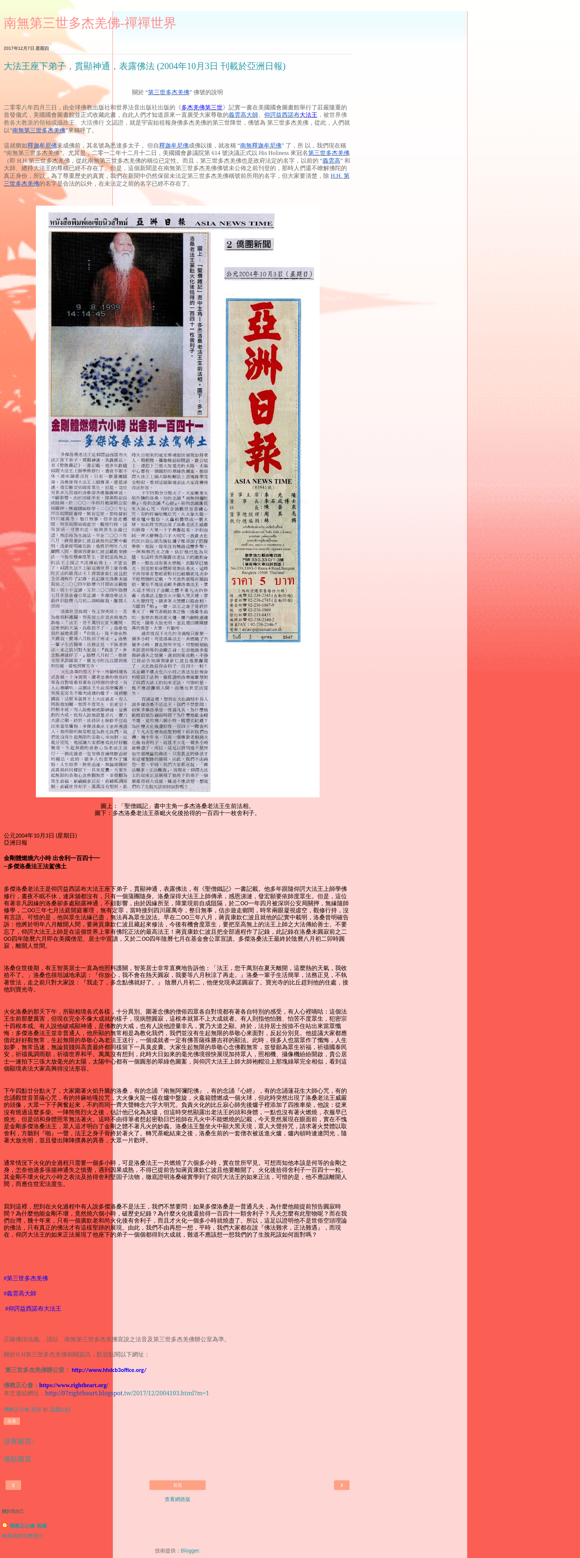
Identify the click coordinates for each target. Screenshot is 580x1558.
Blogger (190, 1551)
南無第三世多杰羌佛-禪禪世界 (90, 23)
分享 (11, 1421)
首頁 (177, 1485)
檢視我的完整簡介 (22, 1536)
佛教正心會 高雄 (28, 1526)
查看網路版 (177, 1499)
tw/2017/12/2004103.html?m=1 (127, 1393)
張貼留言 (18, 1459)
